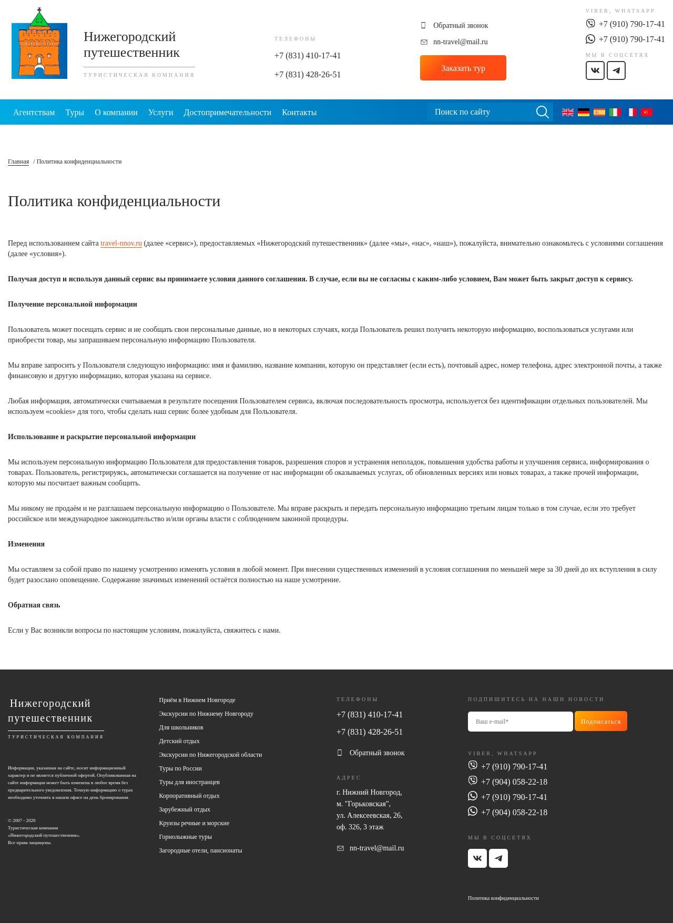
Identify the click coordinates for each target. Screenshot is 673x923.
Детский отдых (179, 741)
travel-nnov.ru (121, 243)
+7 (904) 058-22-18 (514, 781)
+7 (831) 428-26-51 (307, 74)
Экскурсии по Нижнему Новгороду (206, 713)
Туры (74, 112)
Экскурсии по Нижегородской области (210, 754)
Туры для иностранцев (189, 782)
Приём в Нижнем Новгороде (197, 700)
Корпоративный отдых (189, 795)
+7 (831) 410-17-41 (307, 55)
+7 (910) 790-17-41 (632, 23)
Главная (18, 161)
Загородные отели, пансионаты (200, 850)
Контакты (299, 112)
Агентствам (34, 112)
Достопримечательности (227, 112)
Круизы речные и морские (194, 823)
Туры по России (180, 768)
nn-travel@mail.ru (460, 42)
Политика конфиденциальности (503, 898)
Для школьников (181, 727)
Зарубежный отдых (185, 809)
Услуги (161, 112)
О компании (116, 112)
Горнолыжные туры (185, 836)
